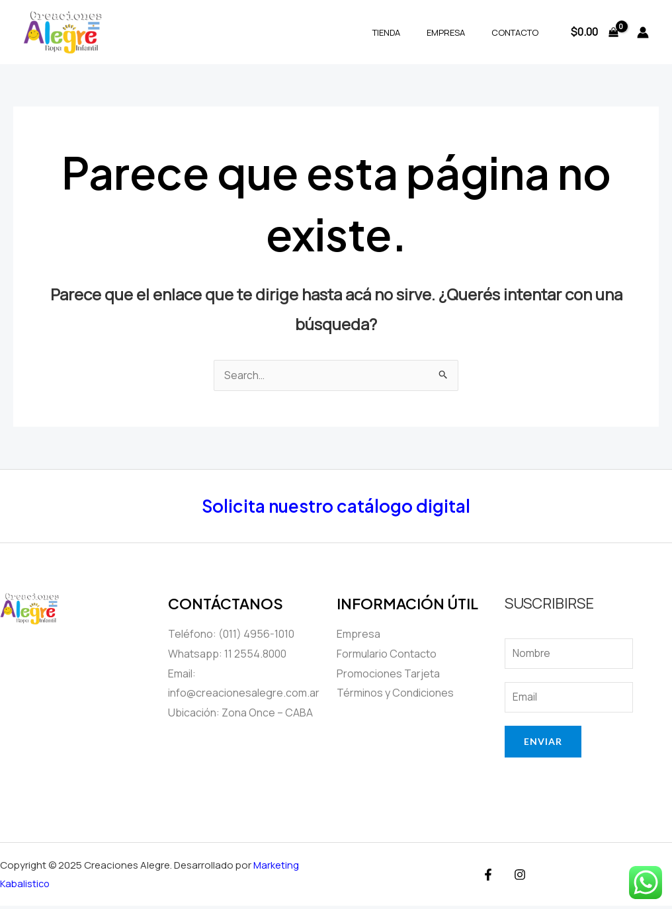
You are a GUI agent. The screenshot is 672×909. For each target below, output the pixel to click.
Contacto (519, 32)
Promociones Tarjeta (388, 674)
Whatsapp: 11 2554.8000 (227, 654)
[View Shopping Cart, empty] (594, 32)
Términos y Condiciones (395, 693)
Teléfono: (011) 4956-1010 (231, 634)
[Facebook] (490, 878)
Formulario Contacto (387, 654)
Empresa (460, 32)
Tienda (409, 32)
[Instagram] (519, 878)
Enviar (543, 744)
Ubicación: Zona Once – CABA (240, 713)
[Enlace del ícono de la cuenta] (643, 32)
